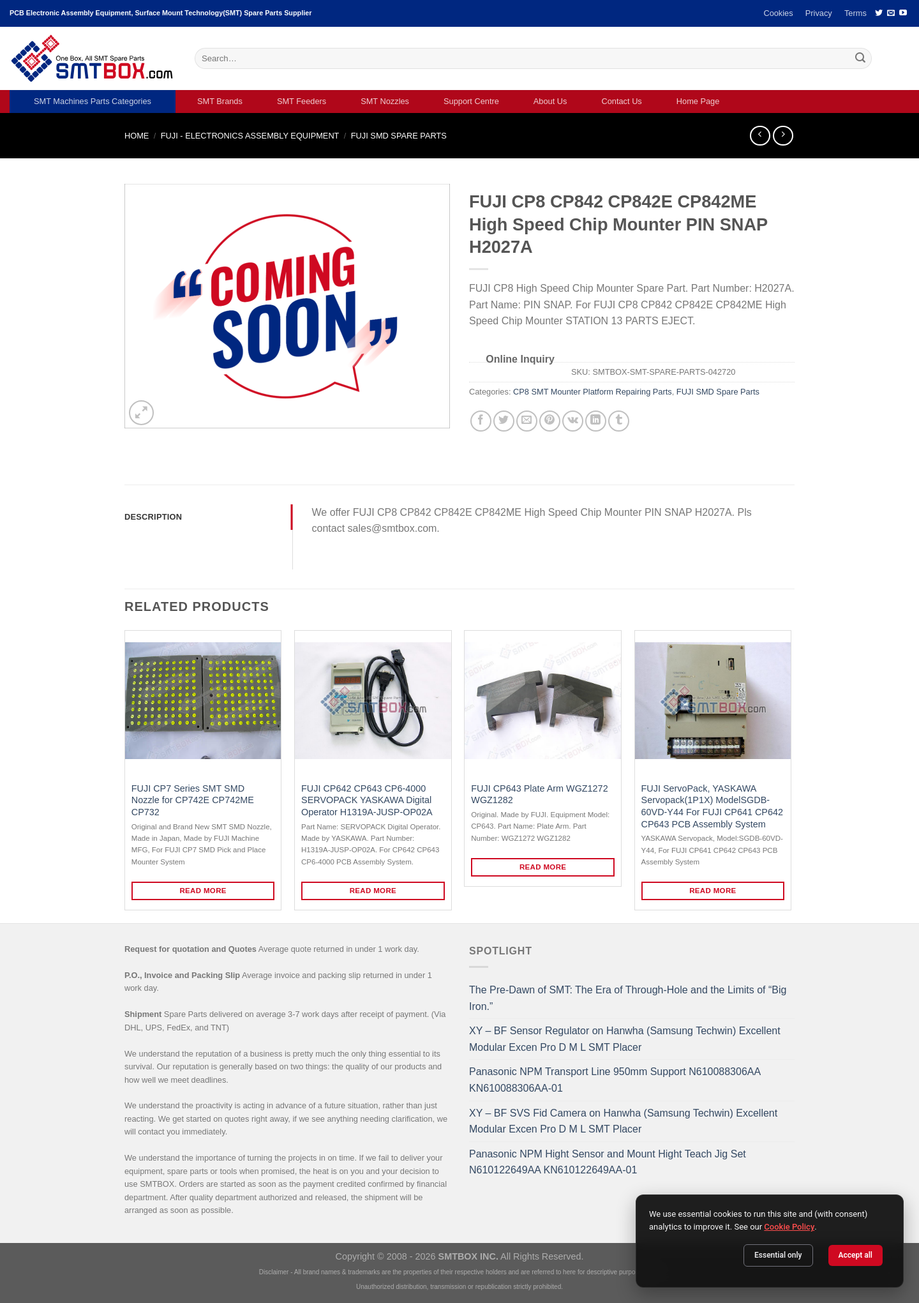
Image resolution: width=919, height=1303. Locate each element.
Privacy (818, 13)
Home (136, 135)
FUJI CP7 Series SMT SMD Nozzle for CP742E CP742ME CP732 (192, 800)
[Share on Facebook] (480, 421)
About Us (550, 101)
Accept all (855, 1255)
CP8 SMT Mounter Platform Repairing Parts (592, 391)
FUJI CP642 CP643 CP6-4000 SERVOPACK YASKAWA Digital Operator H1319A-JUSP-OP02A (367, 800)
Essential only (778, 1255)
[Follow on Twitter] (879, 13)
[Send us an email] (891, 13)
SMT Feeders (301, 101)
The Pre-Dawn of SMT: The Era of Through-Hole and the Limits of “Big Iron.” (627, 998)
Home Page (698, 101)
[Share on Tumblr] (618, 421)
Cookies (778, 13)
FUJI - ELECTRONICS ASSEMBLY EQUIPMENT (250, 135)
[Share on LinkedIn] (595, 421)
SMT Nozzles (385, 101)
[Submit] (860, 59)
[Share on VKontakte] (572, 421)
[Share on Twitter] (503, 421)
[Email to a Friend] (526, 421)
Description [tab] (153, 517)
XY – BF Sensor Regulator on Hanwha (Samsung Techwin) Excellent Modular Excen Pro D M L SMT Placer (625, 1039)
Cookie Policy (789, 1226)
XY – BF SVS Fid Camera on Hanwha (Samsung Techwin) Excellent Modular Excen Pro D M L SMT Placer (623, 1121)
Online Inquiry (520, 359)
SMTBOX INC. (468, 1256)
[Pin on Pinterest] (549, 421)
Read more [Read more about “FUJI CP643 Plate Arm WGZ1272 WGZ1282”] (543, 867)
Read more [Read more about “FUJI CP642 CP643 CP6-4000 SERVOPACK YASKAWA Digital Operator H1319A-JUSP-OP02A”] (373, 890)
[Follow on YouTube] (903, 13)
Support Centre (471, 101)
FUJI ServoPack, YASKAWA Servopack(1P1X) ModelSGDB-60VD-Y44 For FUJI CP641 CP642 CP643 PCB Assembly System (712, 806)
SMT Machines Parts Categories (92, 101)
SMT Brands (220, 101)
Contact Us (621, 101)
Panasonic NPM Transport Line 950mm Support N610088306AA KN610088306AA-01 (614, 1080)
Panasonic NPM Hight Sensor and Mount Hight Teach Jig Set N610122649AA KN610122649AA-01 (607, 1162)
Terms (855, 13)
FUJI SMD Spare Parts (399, 135)
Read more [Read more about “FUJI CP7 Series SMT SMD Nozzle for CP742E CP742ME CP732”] (203, 890)
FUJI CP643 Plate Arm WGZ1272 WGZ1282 (539, 794)
